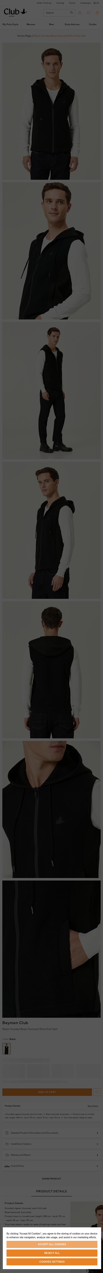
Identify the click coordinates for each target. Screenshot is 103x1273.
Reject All (52, 1253)
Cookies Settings (52, 1261)
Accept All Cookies (52, 1244)
